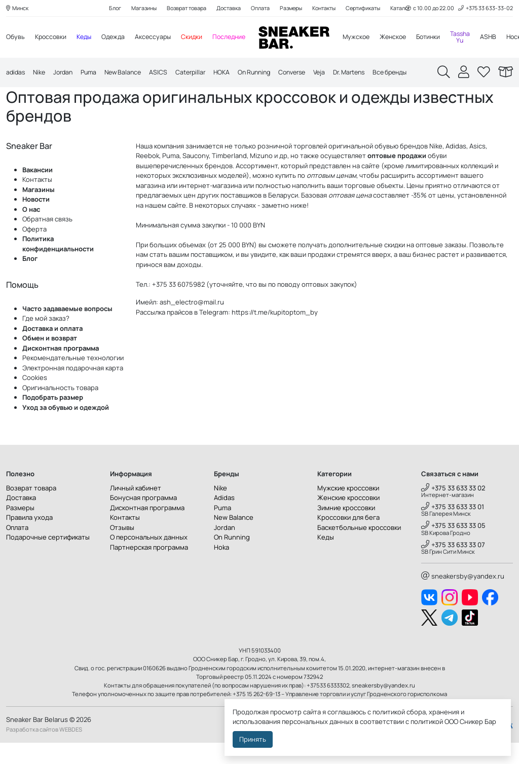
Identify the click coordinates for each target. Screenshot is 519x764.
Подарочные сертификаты (48, 558)
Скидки (199, 38)
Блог (105, 8)
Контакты (327, 8)
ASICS (167, 74)
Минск (18, 8)
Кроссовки (52, 38)
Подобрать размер (52, 419)
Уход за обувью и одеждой (65, 428)
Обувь (15, 38)
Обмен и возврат (49, 359)
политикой (427, 721)
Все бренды (416, 74)
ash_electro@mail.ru (192, 323)
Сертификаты (369, 8)
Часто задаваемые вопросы (67, 329)
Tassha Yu (478, 38)
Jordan (66, 74)
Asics (477, 167)
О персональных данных (149, 558)
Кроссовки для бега (348, 539)
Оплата (259, 8)
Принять (252, 739)
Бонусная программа (143, 519)
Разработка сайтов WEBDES (44, 750)
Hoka (221, 568)
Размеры (291, 8)
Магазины (136, 8)
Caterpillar (200, 74)
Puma (93, 74)
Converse (309, 74)
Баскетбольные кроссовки (359, 548)
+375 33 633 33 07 (453, 565)
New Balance (130, 74)
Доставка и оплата (52, 349)
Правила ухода (29, 539)
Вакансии (37, 191)
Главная (20, 97)
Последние (238, 38)
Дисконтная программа (60, 369)
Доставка (226, 8)
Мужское (367, 38)
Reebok (147, 177)
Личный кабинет (135, 509)
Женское (406, 38)
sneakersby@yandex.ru (462, 597)
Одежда (118, 38)
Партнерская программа (149, 568)
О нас (31, 230)
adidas (16, 74)
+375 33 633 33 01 (452, 527)
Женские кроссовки (348, 519)
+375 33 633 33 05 (453, 547)
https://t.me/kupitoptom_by (275, 333)
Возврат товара (181, 8)
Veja (338, 74)
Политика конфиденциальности (58, 265)
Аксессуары (159, 38)
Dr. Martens (371, 74)
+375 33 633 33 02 (453, 509)
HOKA (233, 74)
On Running (268, 74)
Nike (41, 74)
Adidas (456, 167)
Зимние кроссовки (346, 528)
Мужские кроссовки (348, 509)
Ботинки (444, 38)
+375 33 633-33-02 (485, 8)
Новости (36, 220)
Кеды (87, 38)
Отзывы (122, 548)
